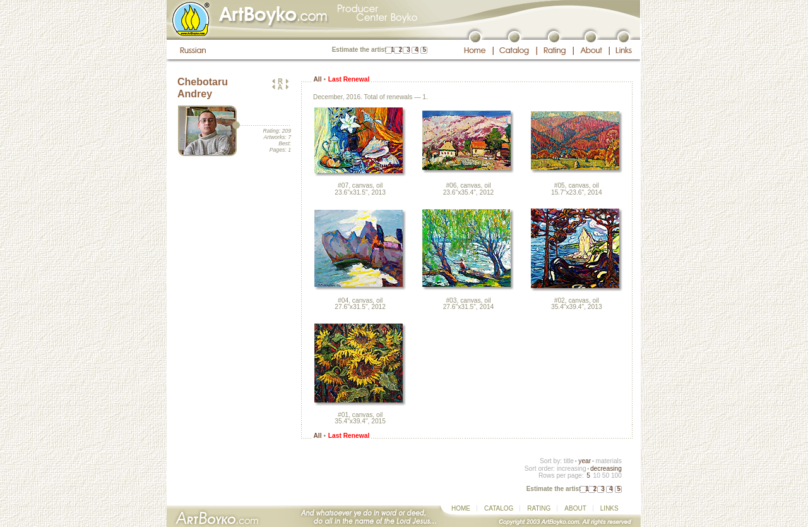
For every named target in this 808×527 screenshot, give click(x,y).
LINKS (609, 508)
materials (608, 460)
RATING (538, 508)
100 (616, 475)
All (317, 79)
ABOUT (575, 508)
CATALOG (498, 508)
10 (596, 475)
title (569, 460)
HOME (460, 508)
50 (605, 475)
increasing (571, 468)
